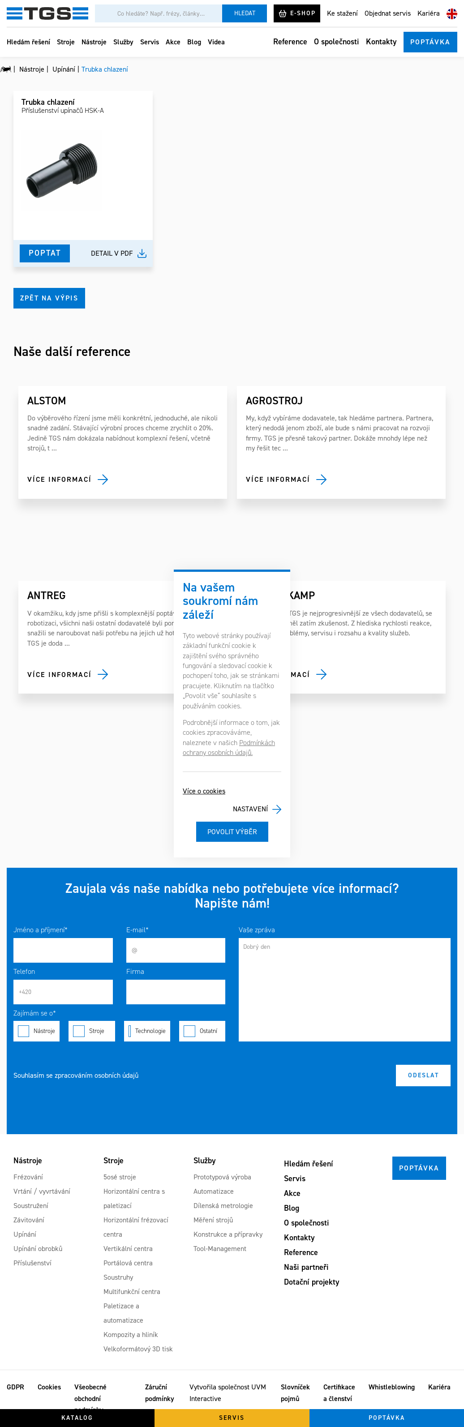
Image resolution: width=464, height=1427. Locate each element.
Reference (290, 41)
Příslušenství (32, 1263)
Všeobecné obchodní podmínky (90, 1398)
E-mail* (137, 929)
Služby (123, 42)
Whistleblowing (392, 1387)
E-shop (297, 13)
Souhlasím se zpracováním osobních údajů (75, 1075)
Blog (194, 42)
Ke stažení (342, 13)
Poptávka (430, 42)
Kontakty (381, 41)
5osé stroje (119, 1177)
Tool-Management (219, 1248)
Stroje (66, 42)
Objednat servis (388, 13)
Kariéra (428, 13)
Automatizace (213, 1191)
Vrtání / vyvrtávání (41, 1191)
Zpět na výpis (49, 298)
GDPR (15, 1387)
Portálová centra (128, 1263)
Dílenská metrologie (223, 1205)
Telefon (24, 971)
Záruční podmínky (159, 1392)
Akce (173, 42)
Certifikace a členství (339, 1392)
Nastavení (250, 809)
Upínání (24, 1234)
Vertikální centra (128, 1248)
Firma (135, 971)
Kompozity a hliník (130, 1334)
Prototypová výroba (222, 1177)
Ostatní (202, 1031)
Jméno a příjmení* (40, 929)
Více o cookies (204, 791)
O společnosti (336, 41)
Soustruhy (118, 1277)
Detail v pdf (112, 253)
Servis (149, 42)
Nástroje (94, 42)
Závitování (28, 1220)
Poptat (45, 253)
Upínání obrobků (37, 1248)
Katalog (77, 1418)
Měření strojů (213, 1220)
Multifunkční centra (131, 1291)
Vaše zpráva (257, 929)
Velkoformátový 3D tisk (138, 1349)
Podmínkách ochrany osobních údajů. (229, 747)
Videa (216, 42)
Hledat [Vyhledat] (244, 13)
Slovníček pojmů (295, 1392)
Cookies (49, 1387)
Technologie (147, 1031)
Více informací (59, 479)
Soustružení (30, 1205)
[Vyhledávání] (158, 13)
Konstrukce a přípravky (227, 1234)
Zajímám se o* (34, 1013)
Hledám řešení (28, 42)
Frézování (28, 1177)
